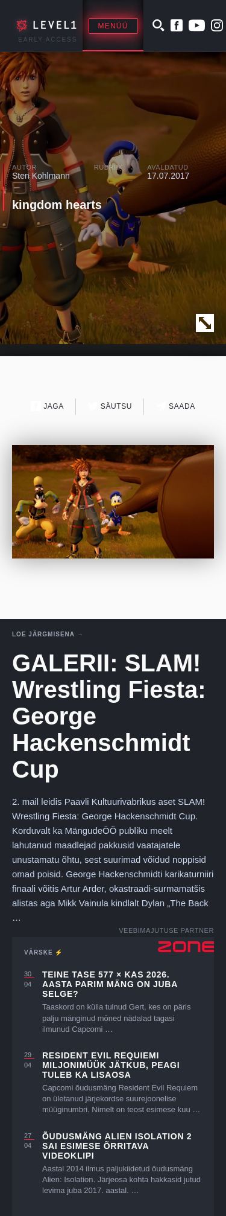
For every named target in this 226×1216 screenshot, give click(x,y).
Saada (175, 406)
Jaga (47, 406)
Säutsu (110, 406)
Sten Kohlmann (41, 176)
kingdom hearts (57, 204)
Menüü (113, 26)
